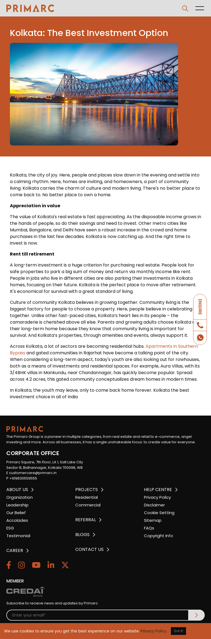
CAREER (14, 550)
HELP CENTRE (158, 489)
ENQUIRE (200, 307)
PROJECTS (86, 489)
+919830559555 (23, 478)
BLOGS (82, 534)
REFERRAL (85, 520)
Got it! (178, 631)
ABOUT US (17, 489)
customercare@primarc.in (33, 472)
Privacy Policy (153, 631)
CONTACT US (89, 549)
